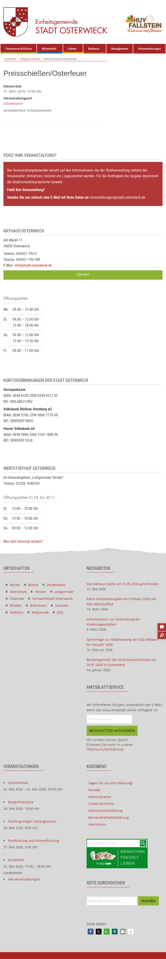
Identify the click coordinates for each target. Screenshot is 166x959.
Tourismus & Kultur (18, 48)
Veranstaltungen (149, 48)
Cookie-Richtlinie (101, 803)
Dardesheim (53, 584)
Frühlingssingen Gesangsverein (32, 820)
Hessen (38, 591)
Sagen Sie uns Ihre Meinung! (110, 782)
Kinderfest (16, 859)
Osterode (14, 598)
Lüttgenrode (61, 591)
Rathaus (93, 48)
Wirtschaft (49, 48)
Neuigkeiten (119, 48)
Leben (72, 48)
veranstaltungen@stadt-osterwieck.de (117, 197)
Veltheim (14, 612)
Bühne (31, 584)
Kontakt (83, 275)
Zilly (57, 612)
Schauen (59, 605)
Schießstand (13, 103)
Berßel (12, 584)
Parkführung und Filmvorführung (33, 840)
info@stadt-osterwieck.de (33, 265)
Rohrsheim (36, 605)
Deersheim (16, 591)
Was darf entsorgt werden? (23, 541)
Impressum (97, 823)
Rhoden (13, 605)
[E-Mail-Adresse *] (109, 719)
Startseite (9, 59)
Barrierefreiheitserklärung (108, 817)
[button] (90, 931)
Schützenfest (18, 782)
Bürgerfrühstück (20, 801)
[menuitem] (18, 49)
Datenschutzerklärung (105, 749)
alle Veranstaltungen (24, 878)
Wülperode (38, 612)
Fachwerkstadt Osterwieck (50, 598)
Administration (99, 796)
